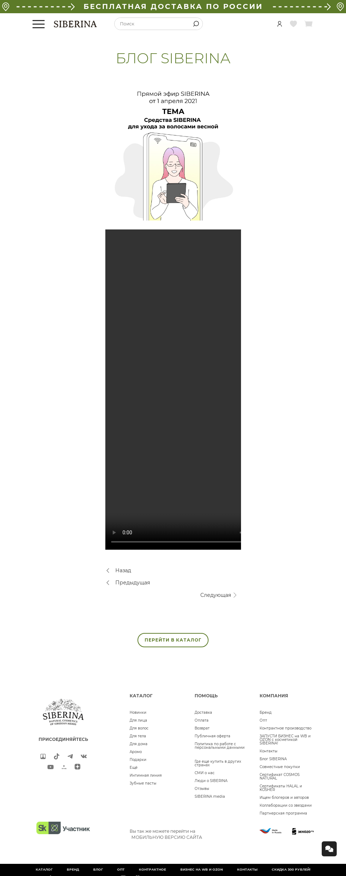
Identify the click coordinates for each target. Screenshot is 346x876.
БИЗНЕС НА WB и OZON (201, 869)
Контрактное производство (285, 728)
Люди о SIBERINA (211, 780)
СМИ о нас (205, 773)
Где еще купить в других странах (218, 763)
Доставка (203, 712)
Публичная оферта (212, 736)
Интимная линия (146, 775)
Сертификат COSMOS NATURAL (280, 776)
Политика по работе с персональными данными (220, 746)
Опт (263, 720)
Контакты (268, 751)
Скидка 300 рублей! (291, 869)
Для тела (138, 736)
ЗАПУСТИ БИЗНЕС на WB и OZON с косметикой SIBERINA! (285, 740)
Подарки (138, 759)
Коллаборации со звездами (286, 805)
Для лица (138, 720)
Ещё (133, 767)
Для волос (139, 728)
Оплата (202, 720)
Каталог (44, 869)
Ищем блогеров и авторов (284, 797)
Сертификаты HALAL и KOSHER (281, 788)
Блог (98, 869)
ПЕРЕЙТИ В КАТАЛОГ (173, 640)
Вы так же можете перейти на (166, 834)
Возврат (202, 728)
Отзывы (202, 788)
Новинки (138, 712)
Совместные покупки (280, 766)
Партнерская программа (283, 813)
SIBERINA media (210, 796)
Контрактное (152, 869)
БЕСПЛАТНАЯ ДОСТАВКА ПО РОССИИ (173, 6)
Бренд (266, 712)
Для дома (138, 744)
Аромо (136, 751)
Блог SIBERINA (273, 759)
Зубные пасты (143, 783)
